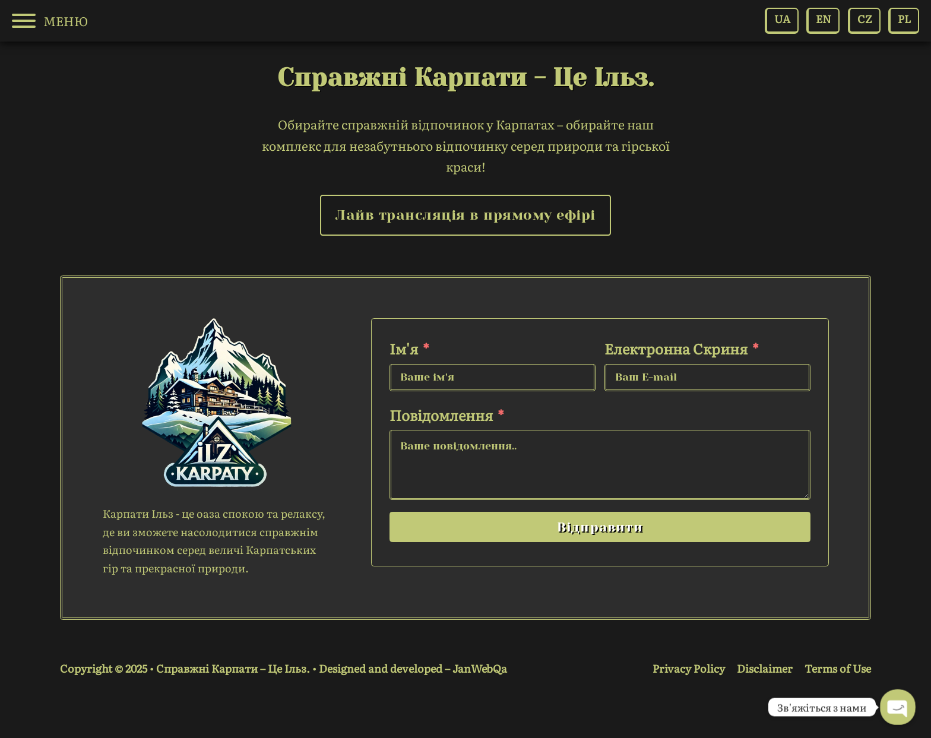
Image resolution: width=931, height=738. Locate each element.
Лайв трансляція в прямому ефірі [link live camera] (465, 215)
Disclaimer (765, 668)
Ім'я (404, 348)
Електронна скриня (676, 348)
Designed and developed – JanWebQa (413, 668)
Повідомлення (441, 414)
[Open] (24, 21)
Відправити (600, 527)
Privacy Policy (689, 668)
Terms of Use (838, 668)
